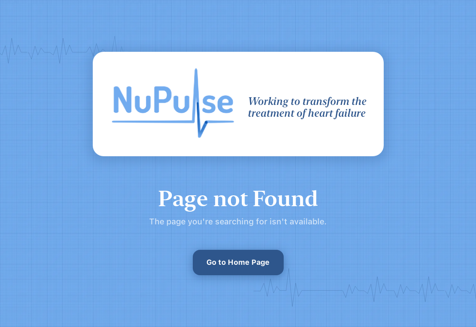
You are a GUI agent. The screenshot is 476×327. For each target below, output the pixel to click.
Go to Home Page (238, 262)
